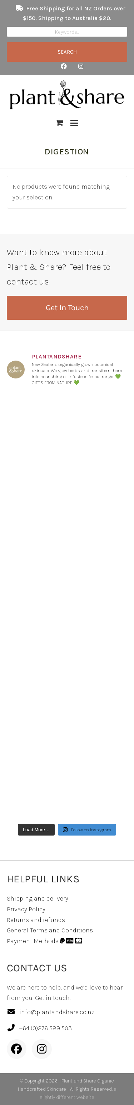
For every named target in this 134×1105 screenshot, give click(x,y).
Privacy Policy (26, 909)
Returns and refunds (36, 920)
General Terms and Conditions (50, 930)
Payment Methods (44, 941)
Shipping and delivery (37, 898)
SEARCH (67, 52)
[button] (59, 123)
